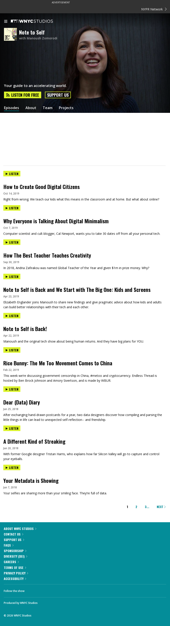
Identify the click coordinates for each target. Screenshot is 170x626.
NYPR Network (154, 9)
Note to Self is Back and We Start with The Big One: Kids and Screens (77, 289)
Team (47, 107)
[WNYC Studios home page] (37, 21)
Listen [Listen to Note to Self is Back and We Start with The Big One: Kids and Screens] (11, 276)
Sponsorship (15, 550)
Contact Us (13, 534)
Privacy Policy (16, 573)
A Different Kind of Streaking (34, 441)
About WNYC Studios (20, 528)
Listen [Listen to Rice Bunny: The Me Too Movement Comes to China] (11, 350)
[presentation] (85, 177)
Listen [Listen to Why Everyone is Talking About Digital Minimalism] (11, 208)
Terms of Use (15, 567)
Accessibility (15, 578)
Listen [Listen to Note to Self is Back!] (11, 315)
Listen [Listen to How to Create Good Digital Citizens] (11, 173)
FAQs (9, 545)
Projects (66, 107)
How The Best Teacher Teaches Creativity (47, 255)
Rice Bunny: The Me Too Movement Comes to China (57, 363)
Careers (11, 561)
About (30, 107)
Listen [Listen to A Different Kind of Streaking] (11, 428)
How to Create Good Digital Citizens (41, 187)
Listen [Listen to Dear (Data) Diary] (11, 389)
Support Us (58, 95)
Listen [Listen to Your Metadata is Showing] (11, 467)
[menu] (5, 22)
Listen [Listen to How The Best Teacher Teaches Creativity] (11, 242)
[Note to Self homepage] (11, 34)
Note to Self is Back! (25, 329)
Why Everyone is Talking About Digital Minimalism (56, 221)
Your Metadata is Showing (30, 480)
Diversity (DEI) (15, 556)
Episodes (11, 107)
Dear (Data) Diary (21, 402)
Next (161, 506)
